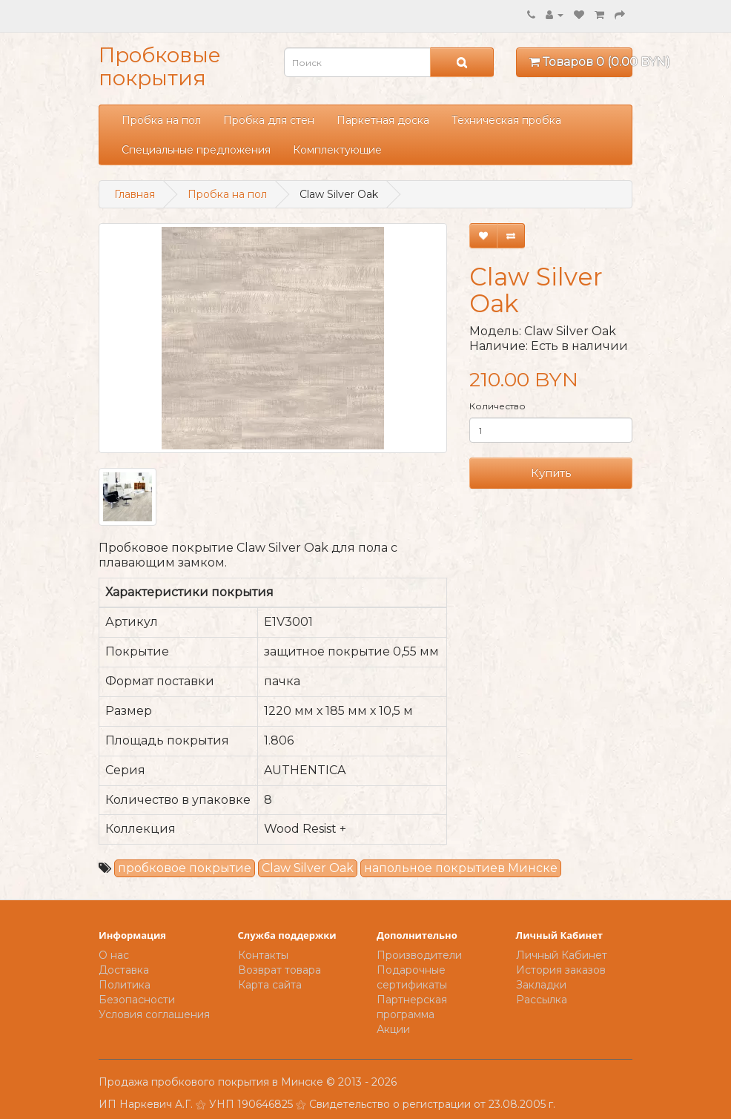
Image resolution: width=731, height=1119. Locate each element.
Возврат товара (279, 970)
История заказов (561, 970)
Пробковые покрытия (160, 66)
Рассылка (541, 999)
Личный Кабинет (561, 955)
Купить (551, 473)
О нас (114, 955)
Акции (393, 1029)
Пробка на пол (161, 120)
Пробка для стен (268, 120)
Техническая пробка (506, 120)
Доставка (124, 970)
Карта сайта (270, 984)
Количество (497, 406)
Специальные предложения (196, 149)
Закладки (541, 984)
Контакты (263, 955)
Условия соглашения (154, 1014)
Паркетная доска (383, 120)
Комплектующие (337, 149)
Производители (419, 955)
